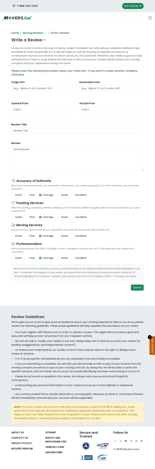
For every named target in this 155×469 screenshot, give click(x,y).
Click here (17, 74)
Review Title (19, 124)
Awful (18, 195)
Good (64, 195)
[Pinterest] (142, 441)
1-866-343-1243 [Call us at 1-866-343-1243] (25, 6)
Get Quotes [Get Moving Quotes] (133, 6)
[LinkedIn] (136, 441)
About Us (17, 432)
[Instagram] (131, 441)
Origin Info (18, 82)
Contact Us (19, 438)
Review (15, 143)
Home (15, 33)
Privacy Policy (21, 443)
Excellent (81, 195)
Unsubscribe (53, 452)
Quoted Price (19, 103)
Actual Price (87, 103)
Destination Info (89, 82)
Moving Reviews (33, 33)
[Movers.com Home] (17, 18)
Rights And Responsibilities (55, 439)
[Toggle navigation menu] (150, 17)
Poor (32, 195)
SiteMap (50, 432)
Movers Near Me (22, 448)
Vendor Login (54, 447)
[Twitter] (121, 441)
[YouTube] (126, 441)
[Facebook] (115, 441)
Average (48, 195)
